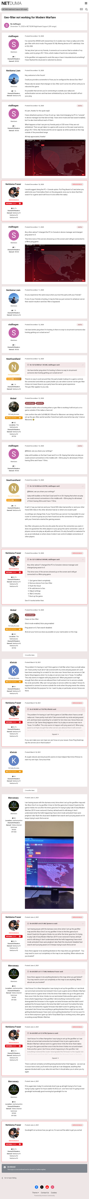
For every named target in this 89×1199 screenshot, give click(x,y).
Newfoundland (13, 359)
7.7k (13, 91)
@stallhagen (30, 403)
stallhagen (17, 24)
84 (14, 686)
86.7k (14, 208)
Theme (35, 1193)
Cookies (54, 1193)
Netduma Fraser (13, 184)
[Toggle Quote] (28, 365)
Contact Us (45, 1193)
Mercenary (13, 798)
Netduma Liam (13, 70)
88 (14, 818)
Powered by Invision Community (44, 1195)
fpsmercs (50, 923)
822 (14, 422)
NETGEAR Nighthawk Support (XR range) (41, 26)
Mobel (13, 398)
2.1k (13, 384)
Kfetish (13, 662)
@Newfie (40, 403)
